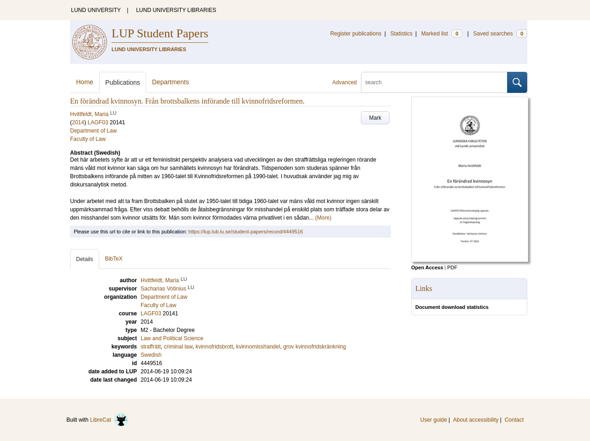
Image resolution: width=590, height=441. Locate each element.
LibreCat (109, 419)
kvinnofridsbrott (214, 346)
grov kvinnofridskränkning (314, 346)
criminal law (178, 346)
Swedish (151, 355)
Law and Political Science (172, 338)
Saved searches (500, 33)
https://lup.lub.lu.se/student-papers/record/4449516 (246, 231)
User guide (433, 420)
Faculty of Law (88, 139)
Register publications (355, 33)
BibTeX (114, 258)
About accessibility (476, 420)
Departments (170, 82)
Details (84, 259)
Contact (514, 420)
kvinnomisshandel (258, 346)
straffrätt (151, 346)
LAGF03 (98, 122)
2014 (78, 122)
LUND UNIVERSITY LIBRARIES (176, 10)
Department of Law (93, 131)
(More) (323, 218)
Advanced (344, 82)
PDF (452, 267)
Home (84, 82)
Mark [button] (375, 118)
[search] (434, 82)
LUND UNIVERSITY (96, 10)
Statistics (401, 33)
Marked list (441, 33)
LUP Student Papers (160, 33)
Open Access (427, 267)
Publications (122, 82)
